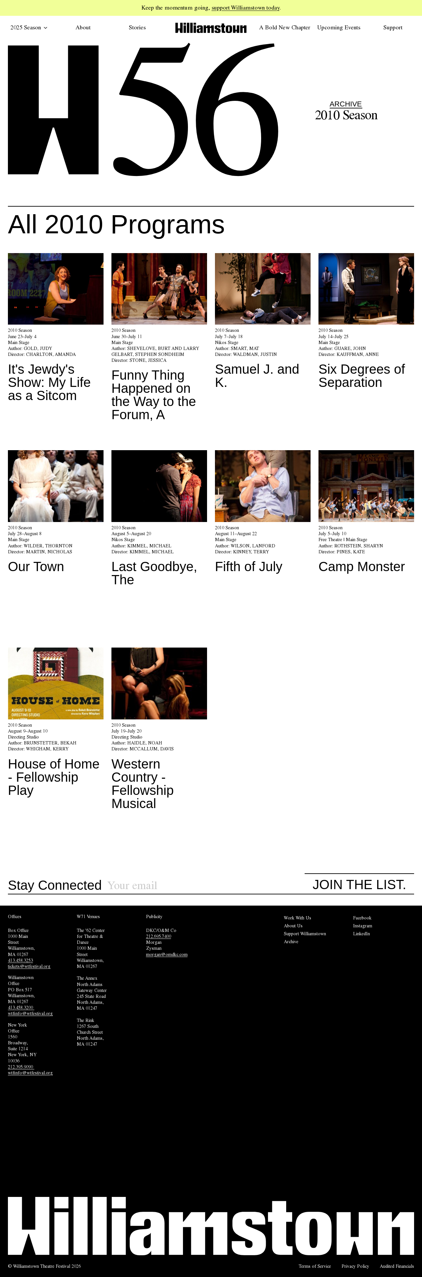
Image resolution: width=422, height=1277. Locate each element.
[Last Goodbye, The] (159, 520)
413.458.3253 (20, 960)
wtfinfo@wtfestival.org (30, 1013)
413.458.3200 (21, 1007)
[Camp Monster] (366, 514)
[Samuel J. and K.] (263, 323)
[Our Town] (56, 514)
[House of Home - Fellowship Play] (56, 725)
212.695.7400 (158, 936)
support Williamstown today (246, 7)
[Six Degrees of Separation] (366, 323)
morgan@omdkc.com (167, 954)
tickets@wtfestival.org (29, 966)
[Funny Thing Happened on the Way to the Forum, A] (159, 340)
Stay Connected (55, 885)
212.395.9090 (21, 1066)
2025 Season (29, 27)
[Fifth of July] (263, 514)
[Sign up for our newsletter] (206, 885)
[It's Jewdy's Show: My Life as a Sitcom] (56, 330)
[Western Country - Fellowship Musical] (159, 731)
